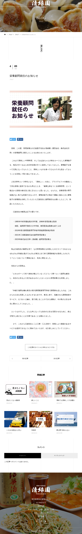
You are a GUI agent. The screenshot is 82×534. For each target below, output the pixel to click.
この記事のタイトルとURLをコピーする (41, 347)
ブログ (11, 79)
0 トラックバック (59, 455)
